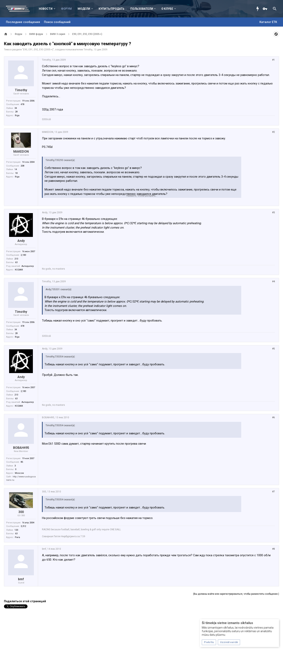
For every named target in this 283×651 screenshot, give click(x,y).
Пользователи (141, 8)
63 (16, 262)
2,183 (23, 255)
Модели (84, 8)
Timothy (88, 49)
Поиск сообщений (57, 22)
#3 (273, 212)
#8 (273, 549)
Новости (45, 8)
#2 (273, 132)
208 (22, 166)
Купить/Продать (111, 8)
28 (16, 111)
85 (22, 462)
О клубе (167, 8)
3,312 (23, 526)
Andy (21, 241)
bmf (21, 579)
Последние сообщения (23, 22)
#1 (273, 59)
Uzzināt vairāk (229, 642)
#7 (273, 491)
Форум (66, 8)
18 (16, 173)
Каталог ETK (268, 22)
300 (21, 512)
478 (22, 104)
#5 (273, 348)
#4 (273, 281)
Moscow (19, 473)
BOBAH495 (21, 448)
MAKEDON (21, 151)
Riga (17, 115)
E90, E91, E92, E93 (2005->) (38, 49)
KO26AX (19, 269)
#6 (273, 417)
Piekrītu (209, 642)
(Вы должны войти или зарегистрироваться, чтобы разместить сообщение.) (236, 594)
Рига (17, 537)
